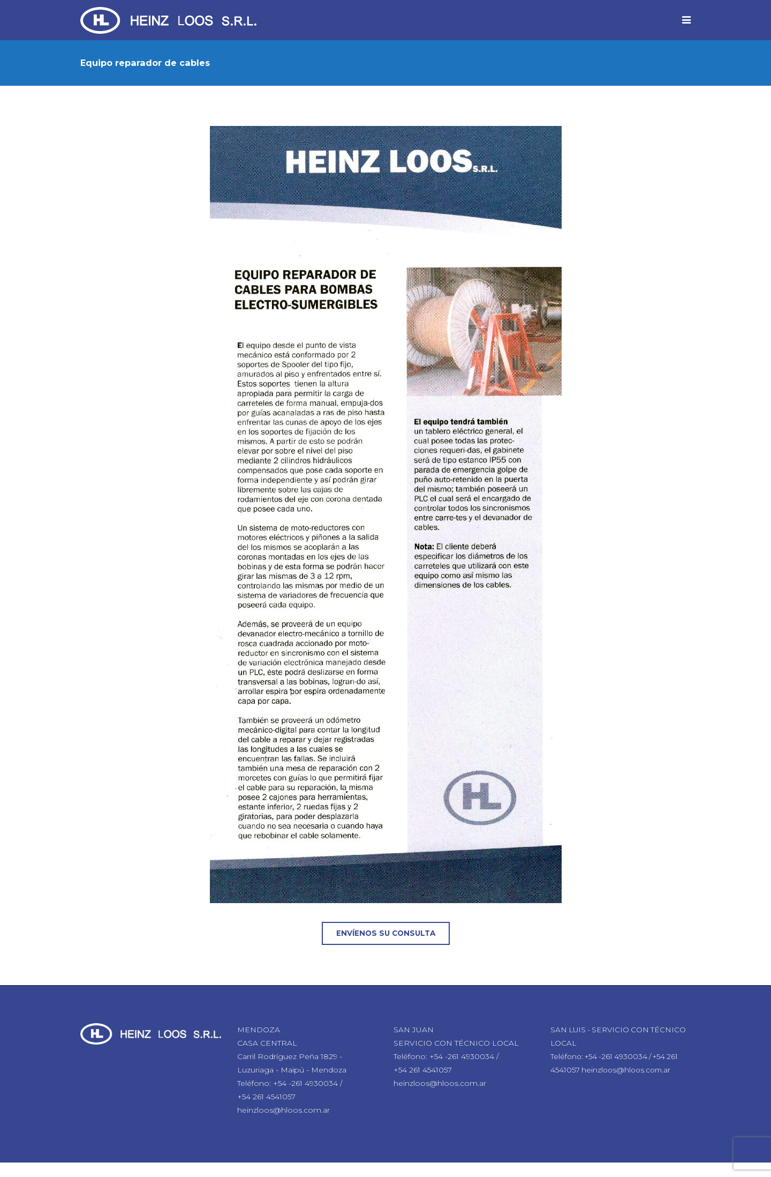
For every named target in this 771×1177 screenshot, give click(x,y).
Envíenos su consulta (385, 933)
